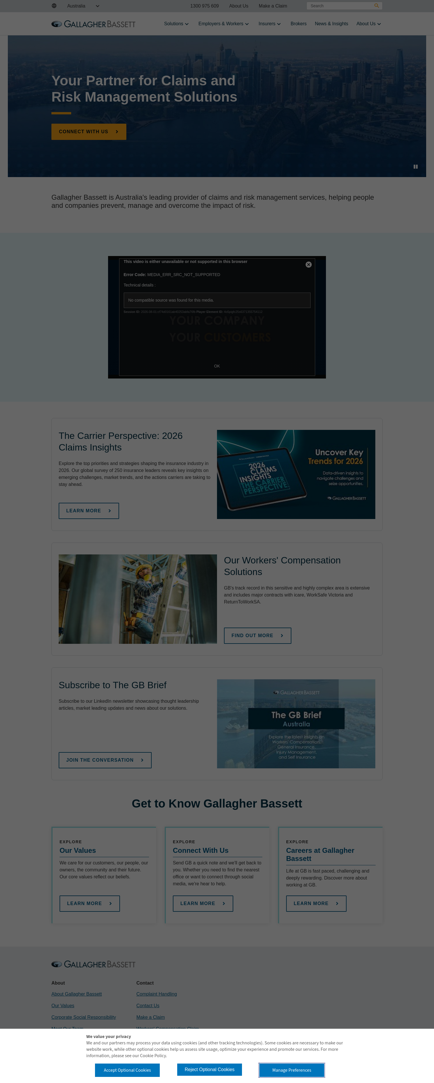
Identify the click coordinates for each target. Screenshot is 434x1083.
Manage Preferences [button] (291, 1070)
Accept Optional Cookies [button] (127, 1070)
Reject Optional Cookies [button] (210, 1069)
